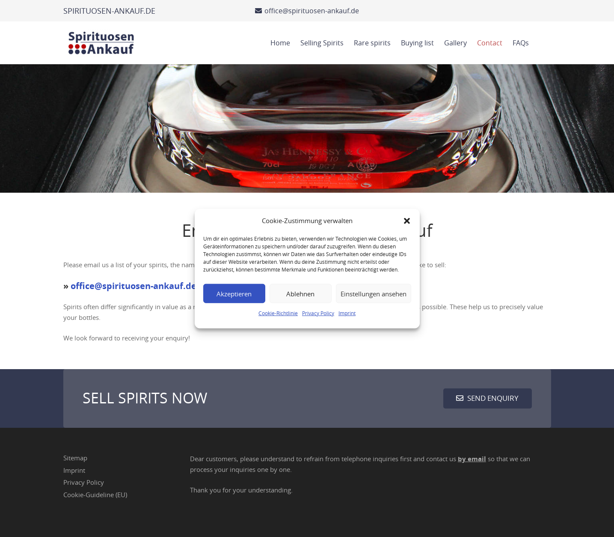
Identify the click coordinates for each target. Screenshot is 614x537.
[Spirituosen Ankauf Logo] (101, 43)
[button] (407, 220)
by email (472, 458)
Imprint (347, 313)
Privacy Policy (318, 313)
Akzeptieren (234, 293)
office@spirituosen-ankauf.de (133, 286)
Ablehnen (300, 293)
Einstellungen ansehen (373, 293)
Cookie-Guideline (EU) (95, 494)
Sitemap (75, 457)
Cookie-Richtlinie (278, 313)
